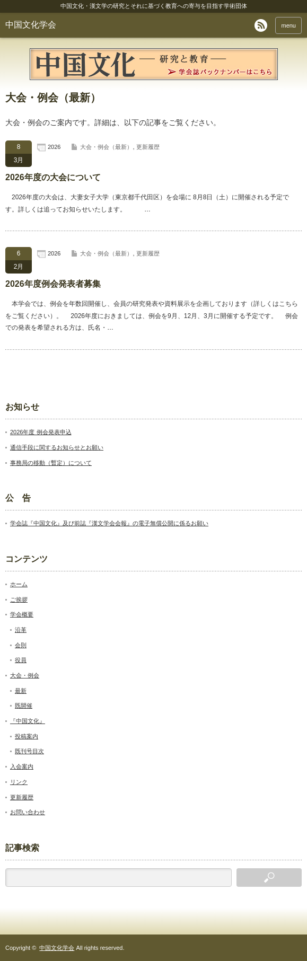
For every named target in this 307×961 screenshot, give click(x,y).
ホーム (19, 584)
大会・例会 (24, 675)
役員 (21, 660)
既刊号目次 (29, 751)
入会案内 (21, 766)
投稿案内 (26, 736)
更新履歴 (148, 147)
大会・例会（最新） (106, 147)
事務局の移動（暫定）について (51, 463)
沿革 (21, 630)
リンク (19, 782)
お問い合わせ (27, 812)
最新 (21, 690)
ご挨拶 (19, 599)
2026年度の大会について (53, 177)
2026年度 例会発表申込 (41, 432)
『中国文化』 (27, 721)
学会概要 (21, 614)
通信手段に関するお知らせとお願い (56, 447)
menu (288, 25)
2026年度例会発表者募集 (53, 283)
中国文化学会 (30, 24)
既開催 (23, 705)
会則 (21, 645)
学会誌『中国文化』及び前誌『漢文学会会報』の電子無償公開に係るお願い (109, 523)
